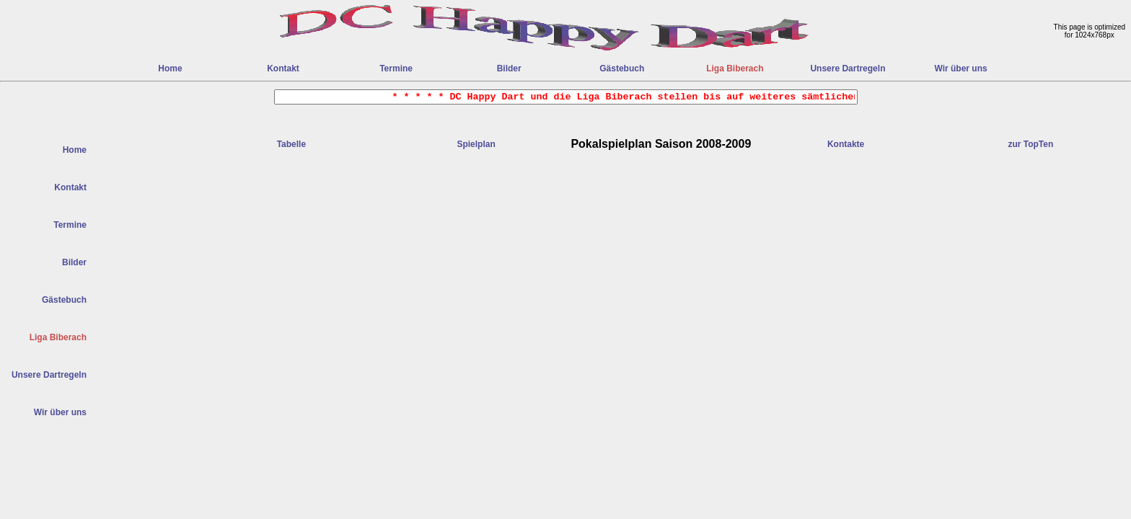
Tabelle (291, 144)
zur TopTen (1030, 144)
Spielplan (476, 144)
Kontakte (845, 144)
